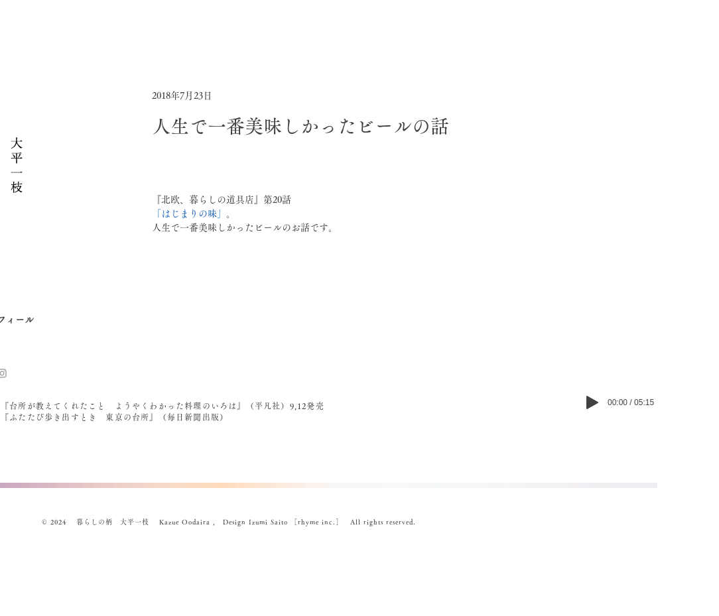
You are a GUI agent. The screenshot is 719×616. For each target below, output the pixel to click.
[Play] (592, 402)
